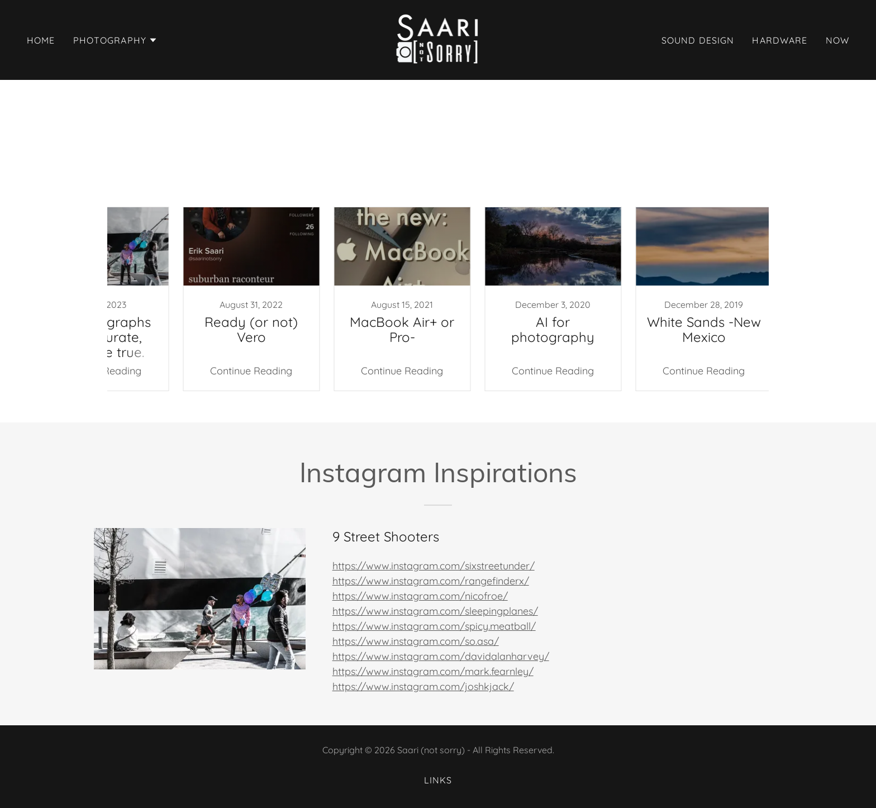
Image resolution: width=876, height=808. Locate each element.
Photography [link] (422, 182)
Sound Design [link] (698, 40)
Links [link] (438, 780)
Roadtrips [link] (488, 182)
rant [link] (609, 182)
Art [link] (270, 182)
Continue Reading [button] (212, 370)
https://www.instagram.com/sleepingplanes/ (435, 611)
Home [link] (41, 40)
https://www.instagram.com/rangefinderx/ (430, 580)
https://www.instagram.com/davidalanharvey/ (440, 656)
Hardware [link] (779, 40)
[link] (438, 38)
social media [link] (661, 182)
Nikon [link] (364, 182)
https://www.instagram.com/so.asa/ (415, 641)
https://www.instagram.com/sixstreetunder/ (433, 565)
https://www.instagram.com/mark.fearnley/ (433, 671)
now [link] (837, 40)
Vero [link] (536, 182)
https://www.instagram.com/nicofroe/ (420, 596)
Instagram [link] (314, 182)
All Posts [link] (206, 182)
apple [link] (573, 182)
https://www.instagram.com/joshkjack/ (423, 686)
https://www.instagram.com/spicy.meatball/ (434, 626)
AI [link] (245, 182)
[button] (115, 40)
